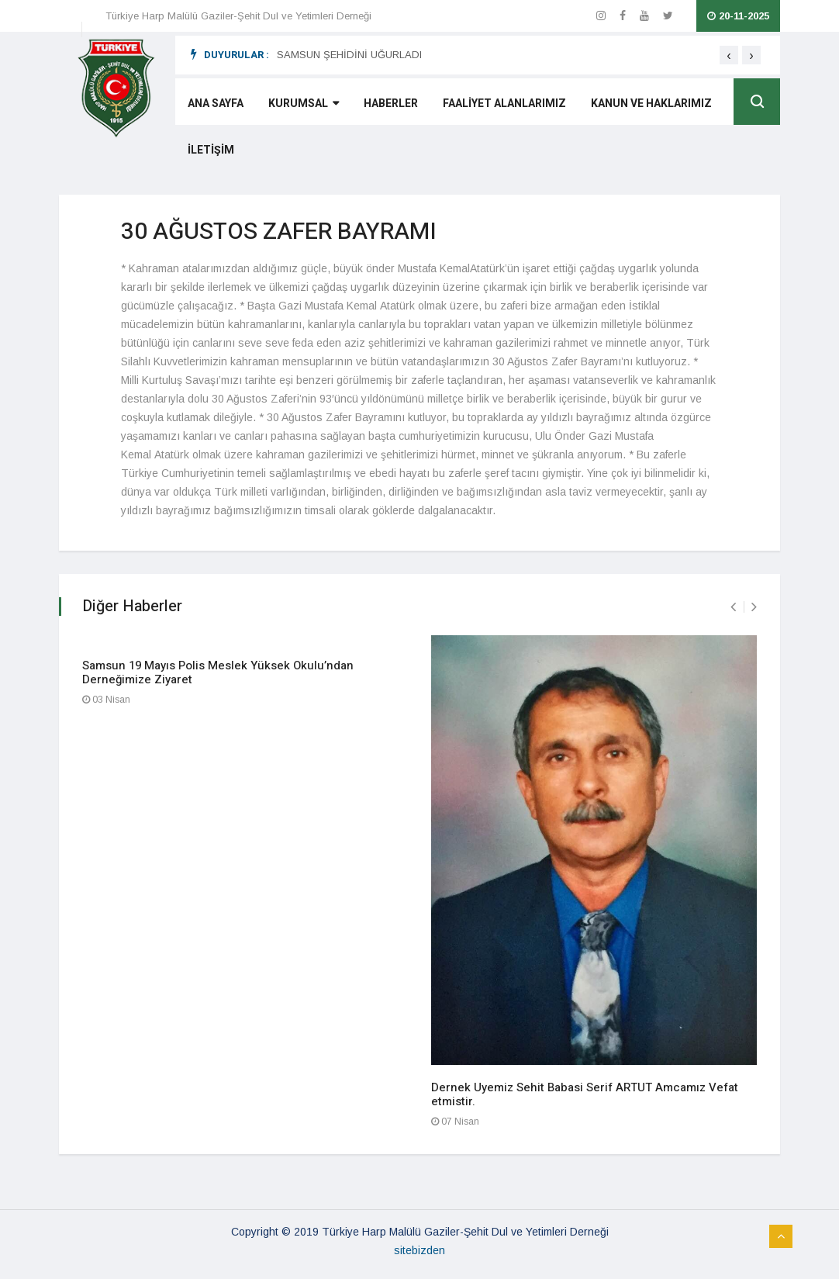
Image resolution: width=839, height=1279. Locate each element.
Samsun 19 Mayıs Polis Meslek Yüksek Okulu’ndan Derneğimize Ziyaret (218, 672)
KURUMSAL (303, 103)
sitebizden (419, 1250)
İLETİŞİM (211, 150)
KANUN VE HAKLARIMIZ (651, 103)
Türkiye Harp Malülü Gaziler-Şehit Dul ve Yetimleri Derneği (238, 16)
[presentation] (729, 55)
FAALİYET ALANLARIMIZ (504, 103)
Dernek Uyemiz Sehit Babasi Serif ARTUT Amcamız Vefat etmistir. (584, 1094)
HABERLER (391, 103)
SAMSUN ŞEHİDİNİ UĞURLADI (349, 54)
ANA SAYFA (215, 103)
